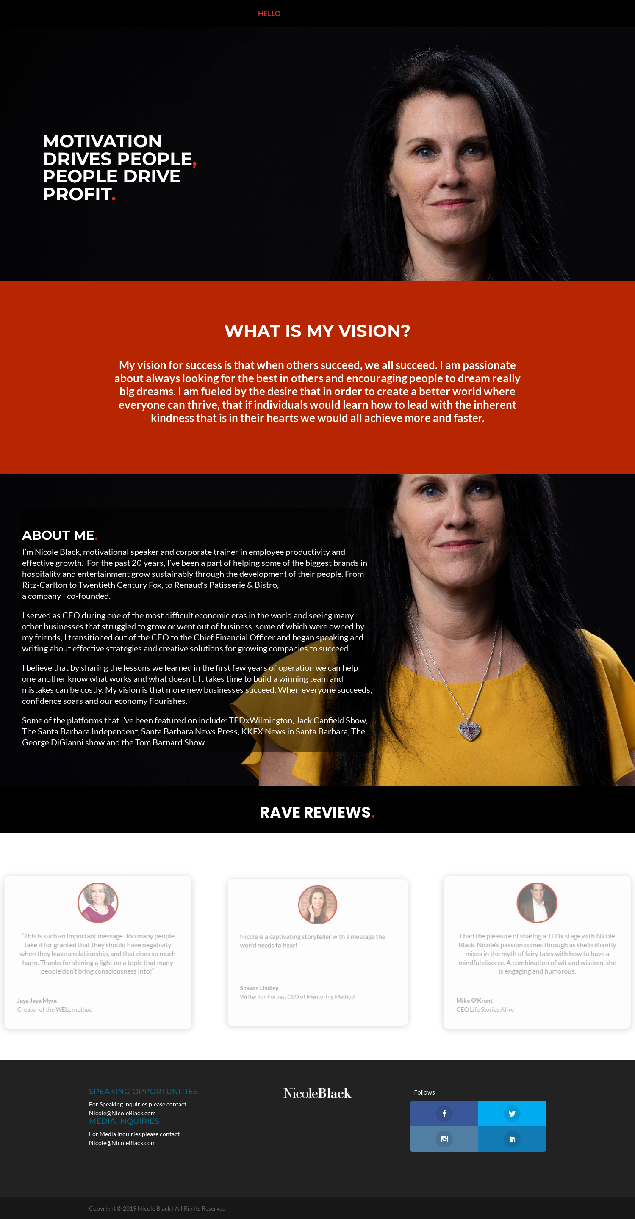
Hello (247, 14)
